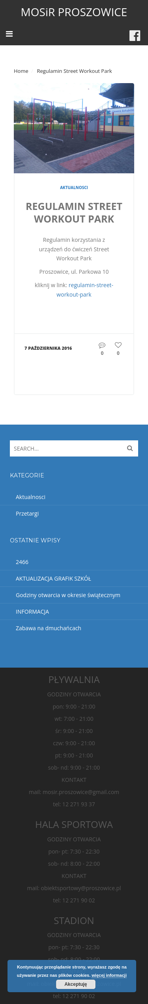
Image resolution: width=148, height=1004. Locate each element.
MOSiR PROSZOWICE (74, 11)
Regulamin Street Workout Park (74, 212)
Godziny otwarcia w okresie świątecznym (68, 595)
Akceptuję (75, 984)
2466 (22, 562)
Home (21, 70)
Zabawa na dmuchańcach (48, 628)
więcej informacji (109, 975)
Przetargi (27, 513)
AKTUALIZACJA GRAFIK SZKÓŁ (53, 578)
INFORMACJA (32, 611)
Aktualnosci (74, 187)
